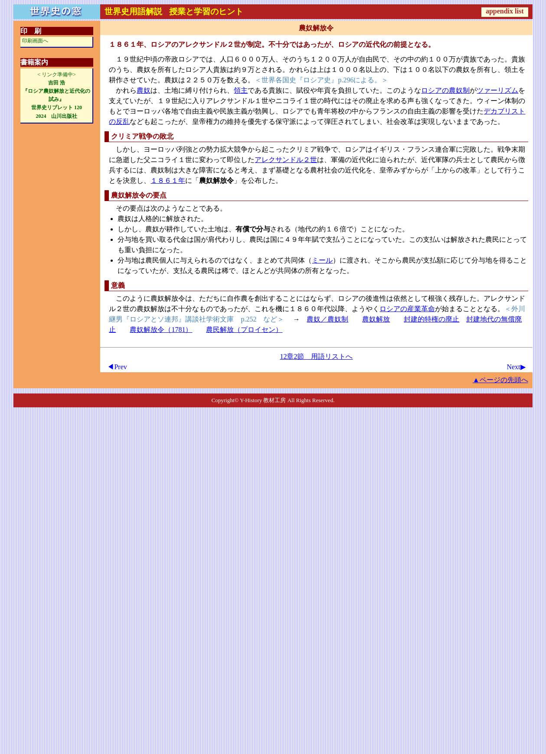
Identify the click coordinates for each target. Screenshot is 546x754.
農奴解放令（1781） (161, 329)
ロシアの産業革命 (407, 308)
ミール (322, 260)
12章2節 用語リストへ (316, 356)
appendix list (505, 11)
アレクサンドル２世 (286, 159)
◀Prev (117, 366)
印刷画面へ (35, 41)
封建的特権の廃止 (431, 319)
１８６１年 (167, 180)
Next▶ (516, 366)
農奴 (143, 90)
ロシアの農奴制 (445, 90)
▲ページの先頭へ (500, 380)
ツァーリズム (497, 90)
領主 (241, 90)
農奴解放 (376, 319)
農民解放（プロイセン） (244, 329)
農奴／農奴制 (327, 319)
